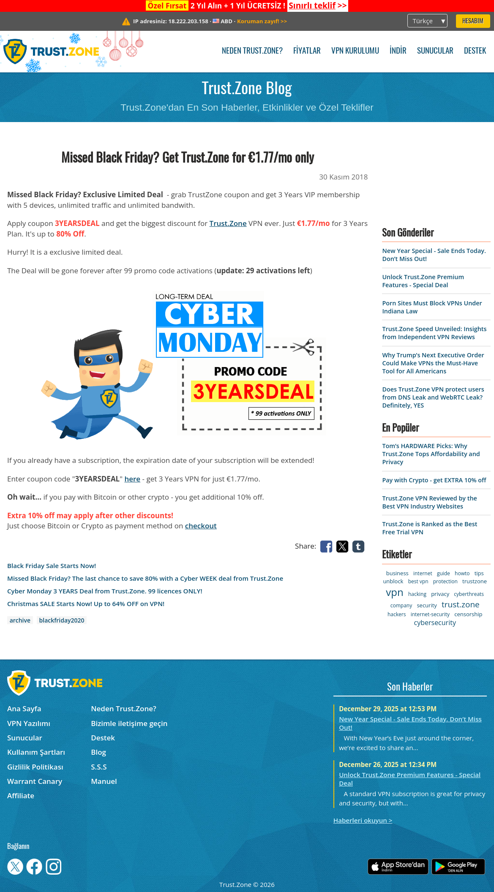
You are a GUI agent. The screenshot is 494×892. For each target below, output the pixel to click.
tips (479, 573)
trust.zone (461, 604)
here (132, 479)
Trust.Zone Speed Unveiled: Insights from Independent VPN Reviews (434, 333)
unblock (393, 581)
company (401, 605)
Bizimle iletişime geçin (129, 723)
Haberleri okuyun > (363, 820)
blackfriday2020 (62, 620)
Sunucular (435, 51)
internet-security (430, 614)
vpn (394, 592)
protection (445, 581)
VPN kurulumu (355, 51)
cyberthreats (469, 594)
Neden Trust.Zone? (252, 51)
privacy (440, 594)
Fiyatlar (307, 51)
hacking (417, 594)
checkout (201, 525)
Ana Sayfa (24, 708)
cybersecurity (435, 622)
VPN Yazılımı (28, 723)
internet (422, 573)
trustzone (474, 581)
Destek (475, 51)
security (427, 605)
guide (443, 573)
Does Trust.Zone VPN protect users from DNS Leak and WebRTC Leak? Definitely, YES (433, 397)
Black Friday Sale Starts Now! (51, 566)
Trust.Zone (228, 223)
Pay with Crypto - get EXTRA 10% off (434, 480)
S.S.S (98, 767)
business (397, 573)
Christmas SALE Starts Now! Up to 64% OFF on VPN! (85, 604)
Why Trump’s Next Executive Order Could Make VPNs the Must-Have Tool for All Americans (433, 363)
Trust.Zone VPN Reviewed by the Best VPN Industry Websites (429, 502)
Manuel (104, 781)
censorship (468, 614)
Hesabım (472, 21)
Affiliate (20, 795)
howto (462, 573)
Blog (98, 752)
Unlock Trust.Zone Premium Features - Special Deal (423, 281)
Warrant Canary (34, 781)
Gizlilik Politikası (35, 767)
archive (20, 620)
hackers (397, 614)
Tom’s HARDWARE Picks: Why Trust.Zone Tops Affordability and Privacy (431, 454)
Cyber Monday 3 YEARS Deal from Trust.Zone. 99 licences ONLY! (104, 591)
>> (318, 5)
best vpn (418, 581)
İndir (398, 51)
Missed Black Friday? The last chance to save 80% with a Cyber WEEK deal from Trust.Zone (145, 578)
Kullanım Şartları (36, 752)
